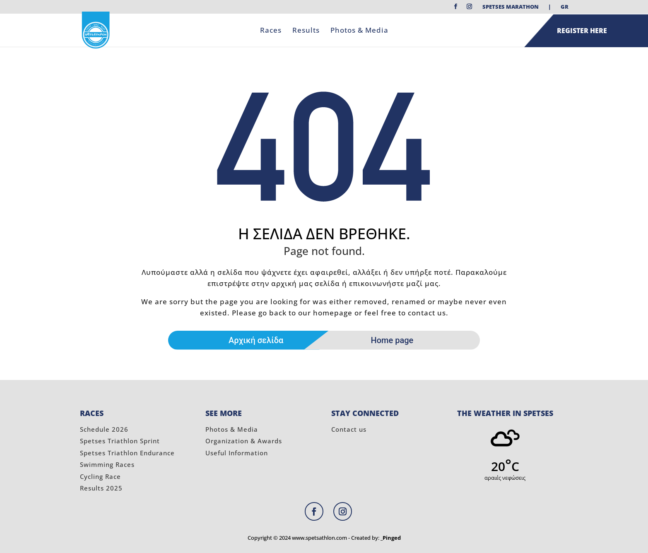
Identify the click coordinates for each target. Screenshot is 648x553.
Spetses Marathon (510, 7)
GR (565, 7)
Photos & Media (359, 31)
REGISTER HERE (582, 30)
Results (306, 31)
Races (271, 31)
